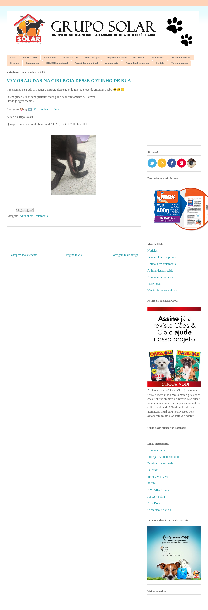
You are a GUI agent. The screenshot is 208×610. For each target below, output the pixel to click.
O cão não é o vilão (159, 509)
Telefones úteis (179, 63)
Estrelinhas (154, 283)
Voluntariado (111, 63)
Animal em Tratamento (34, 216)
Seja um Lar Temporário (162, 257)
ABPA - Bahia (156, 496)
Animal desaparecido (160, 270)
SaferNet (152, 470)
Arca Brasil (154, 503)
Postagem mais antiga (125, 254)
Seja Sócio (50, 57)
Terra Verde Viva (157, 476)
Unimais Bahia (156, 450)
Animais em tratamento (161, 264)
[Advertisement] (35, 107)
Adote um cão (70, 57)
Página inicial (74, 254)
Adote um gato (92, 57)
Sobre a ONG (30, 57)
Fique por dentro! (181, 57)
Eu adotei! (138, 57)
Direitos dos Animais (160, 463)
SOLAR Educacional (57, 63)
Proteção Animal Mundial (163, 456)
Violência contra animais (162, 290)
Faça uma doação (117, 57)
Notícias (152, 250)
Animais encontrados (160, 277)
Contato (160, 63)
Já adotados (158, 57)
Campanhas (32, 63)
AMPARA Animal (158, 490)
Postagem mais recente (23, 254)
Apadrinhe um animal (86, 63)
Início (13, 57)
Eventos (14, 63)
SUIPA (151, 483)
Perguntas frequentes (137, 63)
